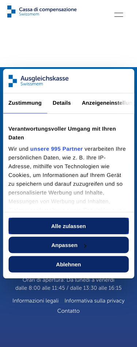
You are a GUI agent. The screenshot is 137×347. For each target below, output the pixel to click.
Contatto (68, 311)
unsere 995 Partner (56, 149)
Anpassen (68, 245)
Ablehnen (68, 264)
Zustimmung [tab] (25, 103)
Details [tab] (62, 103)
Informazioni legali (35, 301)
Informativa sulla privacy (94, 301)
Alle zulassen (68, 226)
